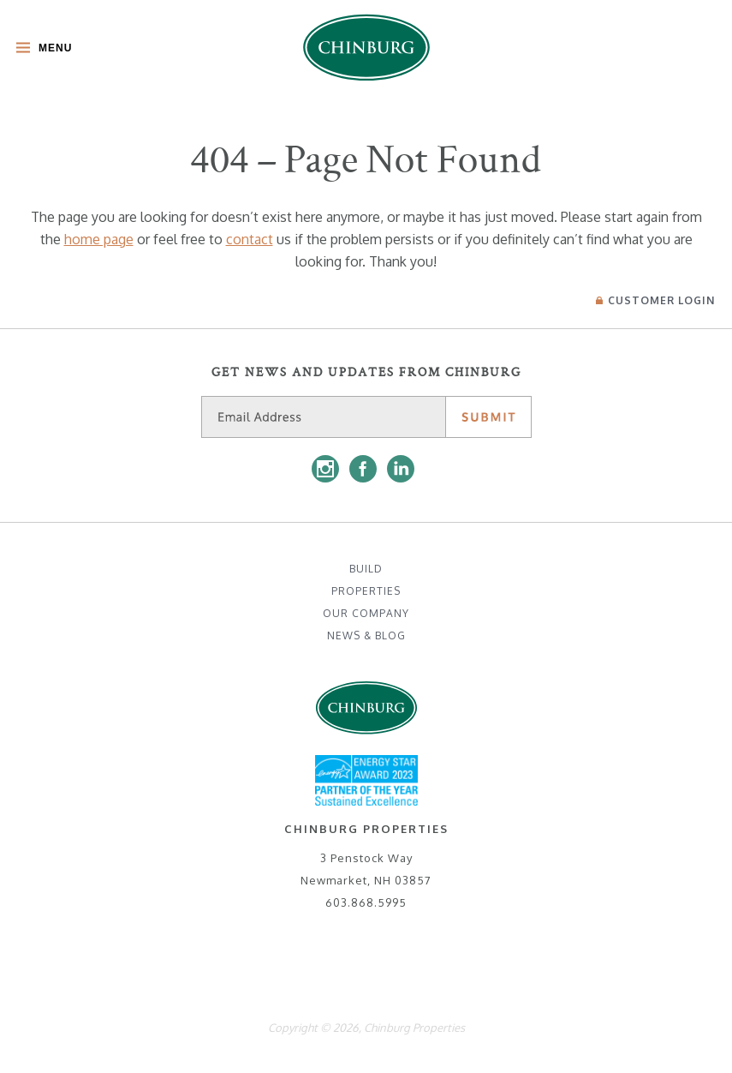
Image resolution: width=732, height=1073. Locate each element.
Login (655, 300)
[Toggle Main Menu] (39, 49)
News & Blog (366, 635)
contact (249, 239)
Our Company (366, 613)
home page (99, 239)
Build (366, 568)
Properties (366, 590)
